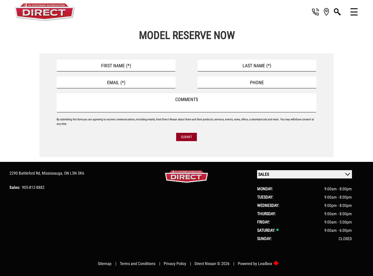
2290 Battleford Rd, (25, 173)
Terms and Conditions (137, 263)
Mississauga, (53, 173)
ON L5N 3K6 (74, 173)
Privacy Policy (175, 263)
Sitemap (104, 263)
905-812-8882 (33, 187)
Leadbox (268, 263)
